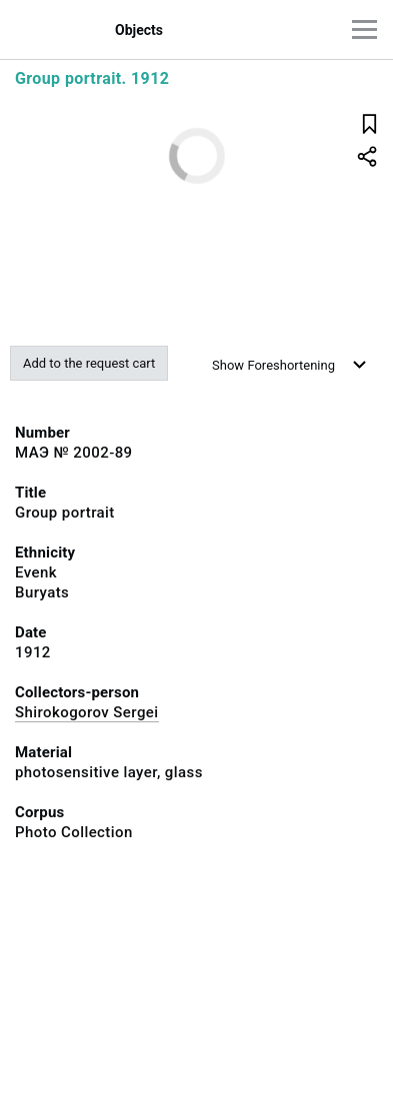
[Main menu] (364, 29)
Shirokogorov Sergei (87, 712)
